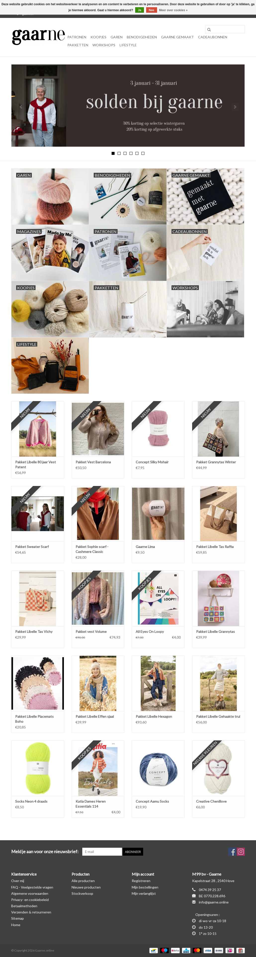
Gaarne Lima (145, 546)
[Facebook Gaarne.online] (232, 852)
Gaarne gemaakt (177, 37)
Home (15, 925)
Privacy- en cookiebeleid (30, 899)
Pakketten (77, 45)
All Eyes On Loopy (150, 631)
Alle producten (83, 881)
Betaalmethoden (24, 906)
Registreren (141, 881)
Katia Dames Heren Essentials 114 (91, 803)
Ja (139, 10)
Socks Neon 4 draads (31, 801)
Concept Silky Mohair (152, 462)
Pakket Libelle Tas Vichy (33, 631)
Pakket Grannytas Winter (216, 462)
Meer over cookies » (173, 10)
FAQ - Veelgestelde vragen (32, 887)
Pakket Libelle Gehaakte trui (218, 716)
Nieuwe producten (86, 887)
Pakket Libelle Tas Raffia (215, 546)
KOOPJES (98, 37)
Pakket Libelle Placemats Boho (34, 718)
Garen (117, 37)
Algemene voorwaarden (29, 893)
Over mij (17, 881)
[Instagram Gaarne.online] (241, 852)
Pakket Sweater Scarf (32, 546)
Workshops (103, 45)
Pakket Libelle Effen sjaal (95, 716)
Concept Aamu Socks (152, 801)
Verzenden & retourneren (31, 912)
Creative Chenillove (211, 801)
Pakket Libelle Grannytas (215, 631)
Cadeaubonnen (212, 37)
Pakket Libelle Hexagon (154, 716)
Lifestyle (128, 45)
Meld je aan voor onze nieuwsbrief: (45, 851)
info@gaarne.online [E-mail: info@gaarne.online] (214, 902)
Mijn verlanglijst (144, 893)
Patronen (76, 37)
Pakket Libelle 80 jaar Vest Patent (35, 464)
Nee (151, 10)
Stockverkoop (82, 893)
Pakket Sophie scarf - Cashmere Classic (92, 549)
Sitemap (17, 918)
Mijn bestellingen (145, 887)
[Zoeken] (225, 29)
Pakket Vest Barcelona (93, 462)
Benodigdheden (142, 37)
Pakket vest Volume (91, 631)
